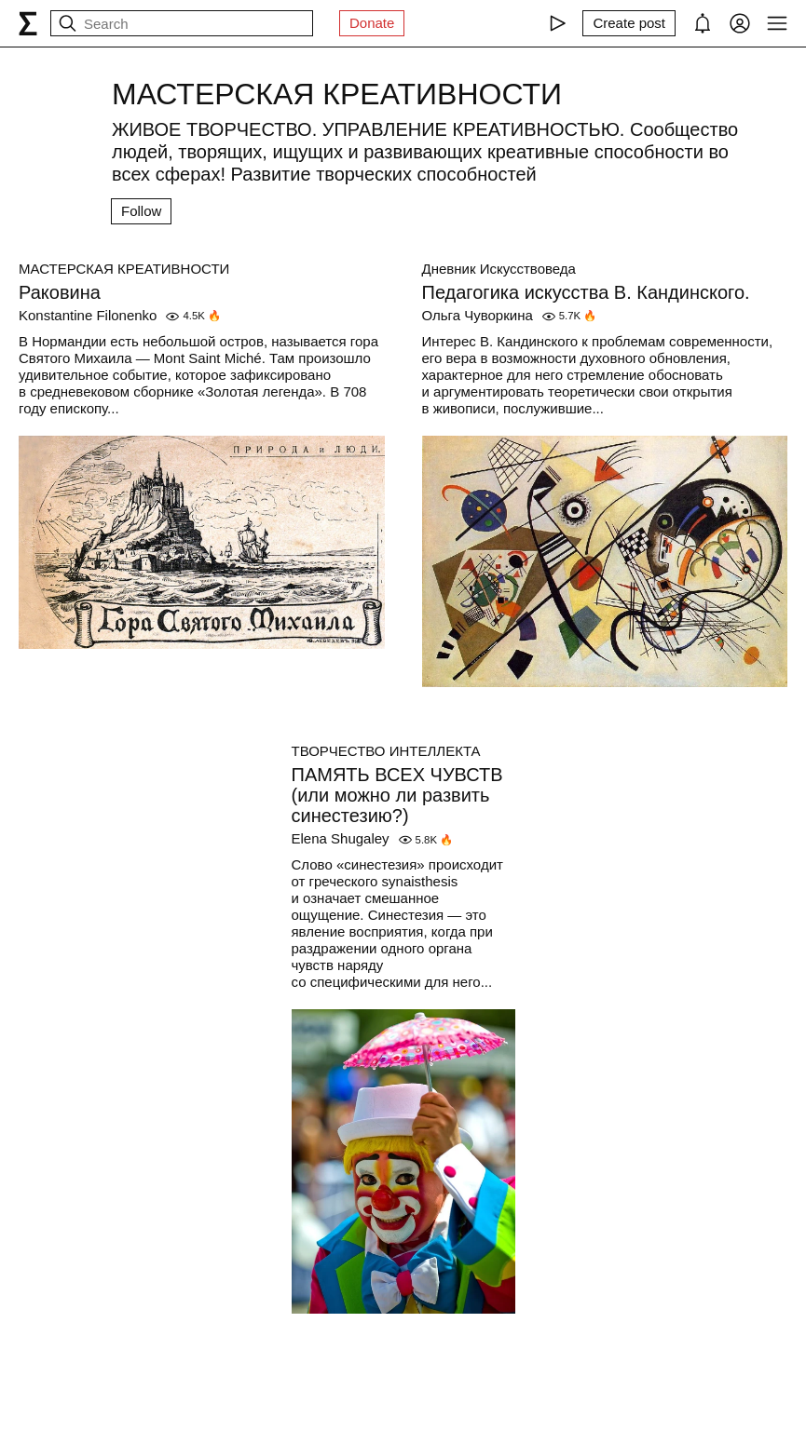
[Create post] (629, 23)
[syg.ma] (28, 23)
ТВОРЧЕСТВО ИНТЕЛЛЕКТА (386, 751)
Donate (371, 23)
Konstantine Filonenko (88, 315)
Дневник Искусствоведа (499, 269)
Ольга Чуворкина (477, 315)
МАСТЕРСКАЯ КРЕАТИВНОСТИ (124, 269)
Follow (141, 211)
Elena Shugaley (340, 838)
